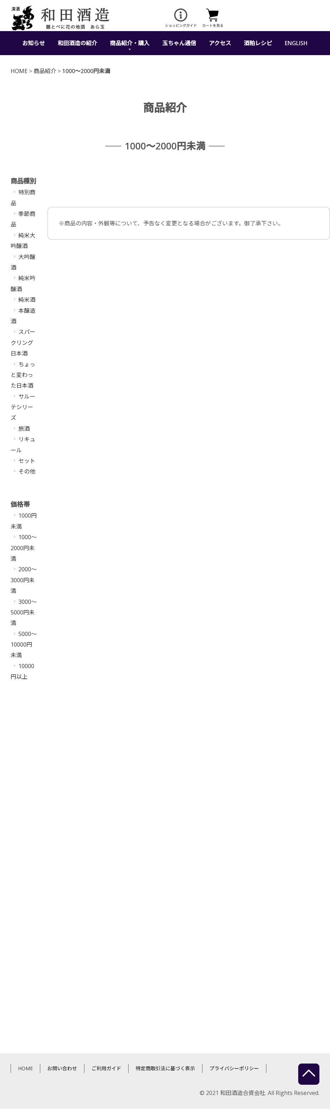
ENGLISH (296, 43)
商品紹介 (45, 71)
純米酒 (26, 300)
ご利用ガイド (106, 1013)
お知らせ (33, 43)
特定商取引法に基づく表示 (165, 1013)
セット (26, 461)
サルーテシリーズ (23, 407)
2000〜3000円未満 (24, 580)
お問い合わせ (62, 1013)
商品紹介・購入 (129, 43)
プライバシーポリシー (234, 1013)
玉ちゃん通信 (179, 43)
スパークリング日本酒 (23, 342)
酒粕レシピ (258, 43)
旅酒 (24, 428)
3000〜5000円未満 (24, 612)
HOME (19, 71)
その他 (26, 471)
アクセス (220, 43)
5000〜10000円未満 (24, 644)
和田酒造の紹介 (77, 43)
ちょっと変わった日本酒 (23, 375)
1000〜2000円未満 (24, 548)
